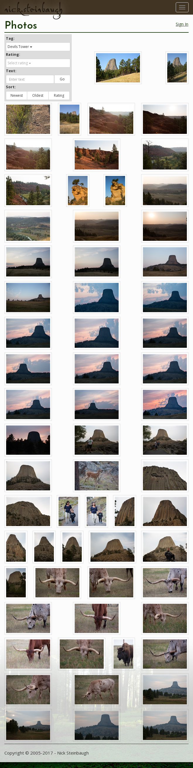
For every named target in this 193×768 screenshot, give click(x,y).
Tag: (10, 38)
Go (62, 79)
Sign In (182, 24)
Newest (17, 95)
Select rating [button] (19, 62)
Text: (11, 70)
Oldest (37, 95)
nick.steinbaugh (33, 9)
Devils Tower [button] (20, 46)
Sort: (11, 86)
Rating (59, 95)
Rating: (13, 54)
